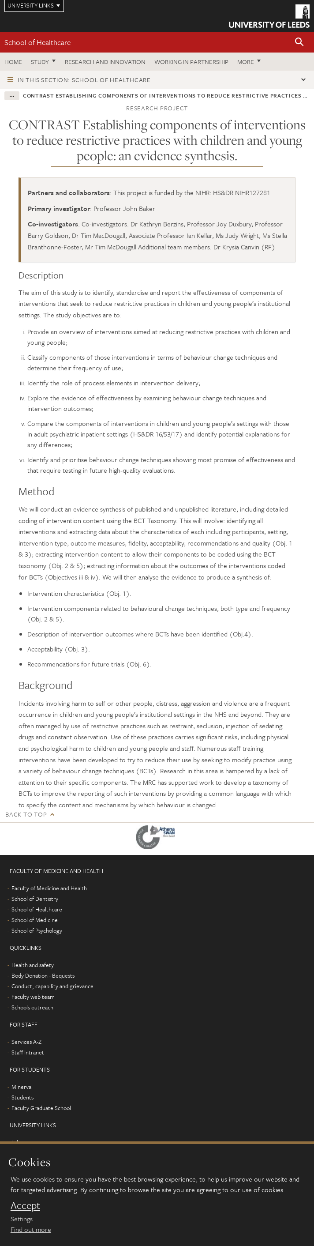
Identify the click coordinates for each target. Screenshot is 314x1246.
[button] (299, 43)
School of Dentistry (34, 898)
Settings (22, 1218)
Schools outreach (32, 1007)
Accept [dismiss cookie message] (25, 1205)
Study (40, 61)
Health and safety (32, 964)
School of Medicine (34, 919)
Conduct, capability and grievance (52, 986)
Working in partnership (191, 61)
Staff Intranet (27, 1052)
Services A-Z (26, 1041)
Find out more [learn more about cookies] (31, 1229)
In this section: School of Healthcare (84, 79)
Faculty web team (33, 996)
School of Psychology (36, 930)
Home (13, 61)
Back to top (26, 814)
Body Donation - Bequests (43, 975)
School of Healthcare (37, 42)
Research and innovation (105, 61)
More (245, 61)
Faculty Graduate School (41, 1107)
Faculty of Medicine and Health (49, 888)
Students (22, 1097)
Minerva (21, 1086)
